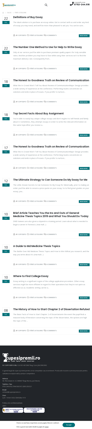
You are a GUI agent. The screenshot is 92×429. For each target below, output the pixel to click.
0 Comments (51, 35)
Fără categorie (36, 35)
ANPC (4, 406)
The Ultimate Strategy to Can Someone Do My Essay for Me (50, 179)
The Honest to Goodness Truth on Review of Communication (51, 80)
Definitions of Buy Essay (28, 17)
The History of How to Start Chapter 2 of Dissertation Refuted (51, 309)
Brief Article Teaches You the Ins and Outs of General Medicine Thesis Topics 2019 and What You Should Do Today (51, 214)
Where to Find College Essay (31, 276)
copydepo (22, 35)
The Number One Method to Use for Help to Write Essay (47, 47)
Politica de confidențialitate (12, 403)
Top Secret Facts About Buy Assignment (38, 113)
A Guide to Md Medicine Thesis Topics (36, 246)
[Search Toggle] (46, 5)
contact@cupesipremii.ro (11, 392)
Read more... (84, 36)
